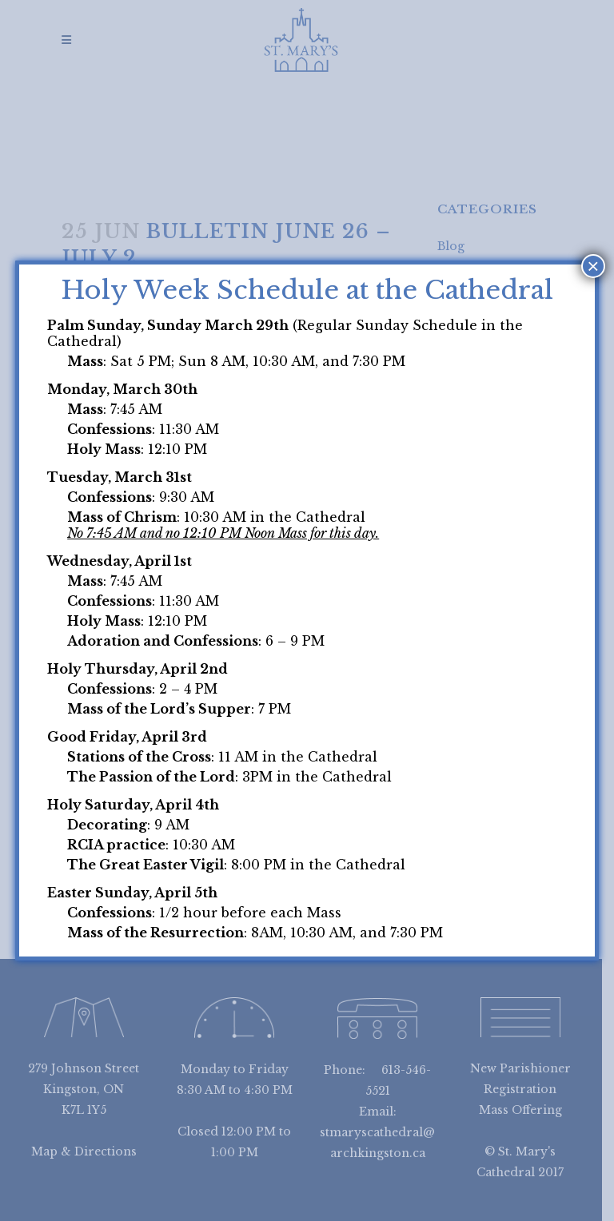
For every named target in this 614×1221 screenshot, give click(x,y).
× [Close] (593, 266)
